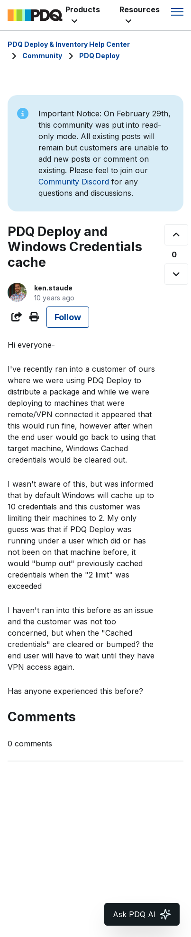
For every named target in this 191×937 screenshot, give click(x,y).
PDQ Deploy (99, 56)
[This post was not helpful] (176, 274)
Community (42, 56)
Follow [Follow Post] (68, 317)
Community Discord (73, 181)
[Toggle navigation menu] (177, 12)
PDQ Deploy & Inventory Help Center (69, 44)
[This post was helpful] (176, 234)
